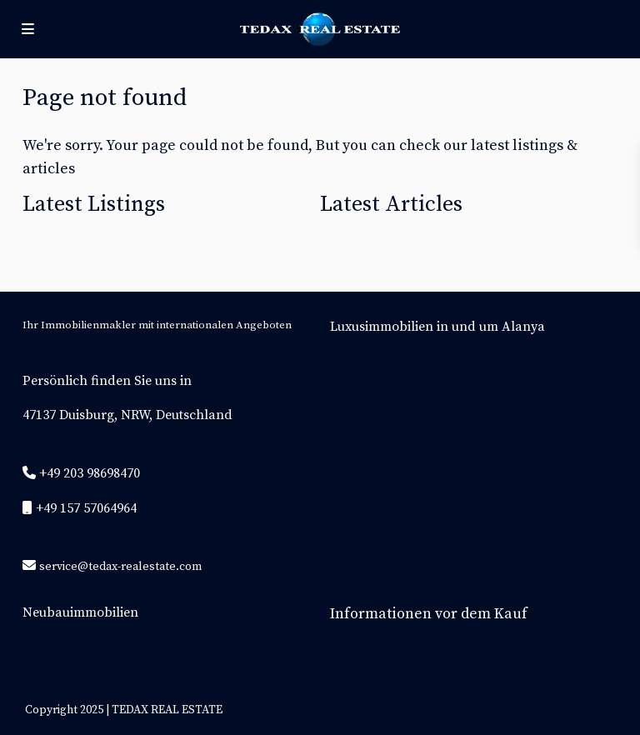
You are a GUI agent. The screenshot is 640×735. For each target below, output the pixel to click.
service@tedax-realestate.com (120, 566)
